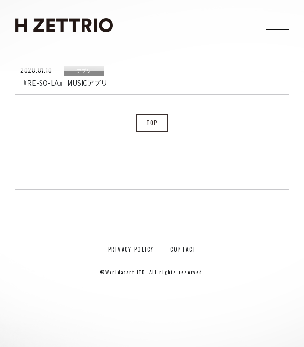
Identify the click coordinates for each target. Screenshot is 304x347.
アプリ (84, 70)
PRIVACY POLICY (131, 249)
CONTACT (183, 249)
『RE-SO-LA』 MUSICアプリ (64, 83)
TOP (152, 123)
